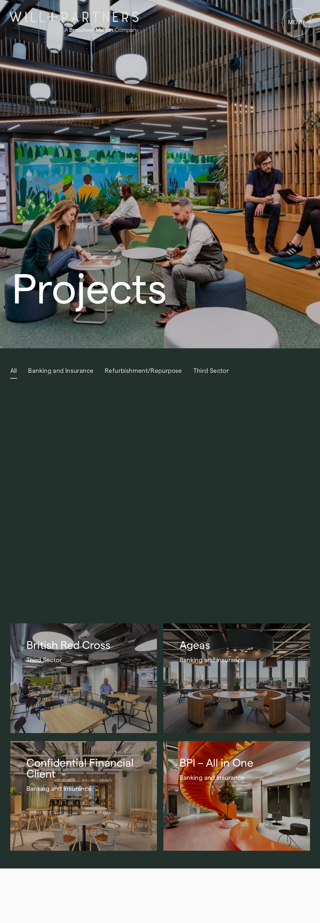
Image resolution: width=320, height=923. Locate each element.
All (13, 371)
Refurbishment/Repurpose (143, 371)
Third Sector (211, 371)
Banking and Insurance (60, 371)
